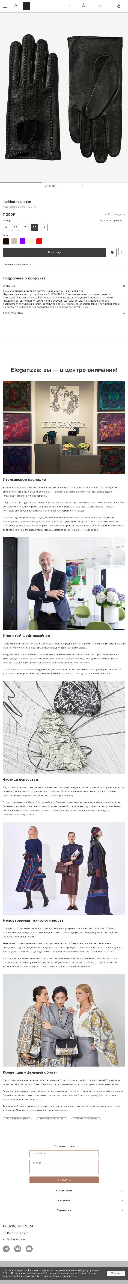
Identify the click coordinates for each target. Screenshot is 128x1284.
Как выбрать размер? (112, 220)
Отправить (64, 1180)
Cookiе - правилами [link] (64, 1276)
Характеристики (64, 313)
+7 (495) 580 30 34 (18, 1226)
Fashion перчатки (17, 1119)
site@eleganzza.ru (14, 1239)
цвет (5, 235)
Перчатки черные (86, 1119)
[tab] (21, 182)
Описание (64, 286)
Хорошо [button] (116, 1273)
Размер (63, 220)
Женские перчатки (52, 1119)
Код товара (10, 207)
